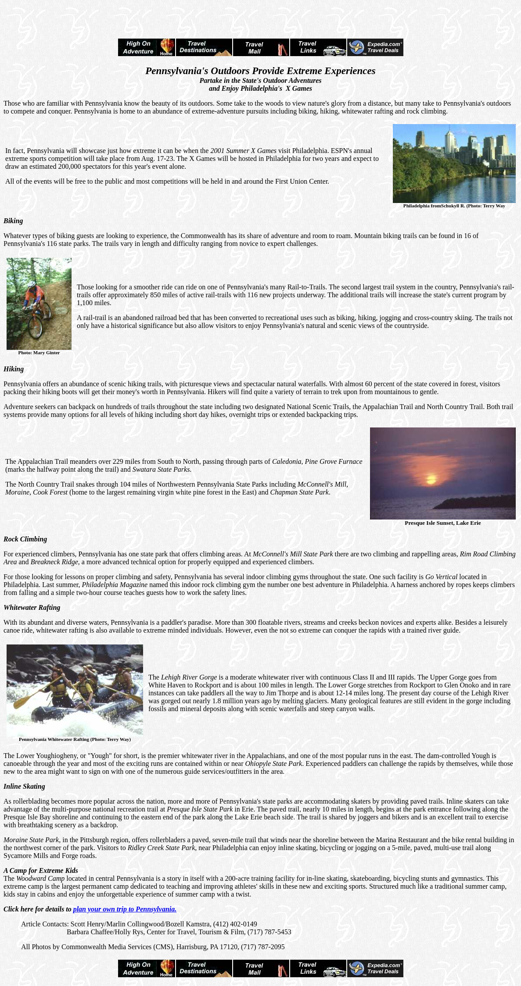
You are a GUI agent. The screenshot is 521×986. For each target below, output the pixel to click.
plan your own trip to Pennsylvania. (125, 909)
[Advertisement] (260, 17)
